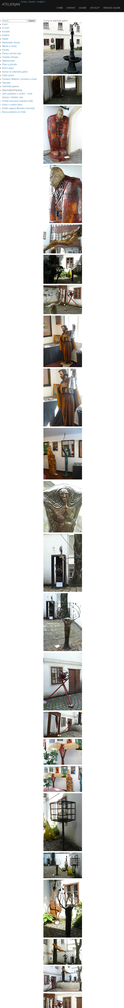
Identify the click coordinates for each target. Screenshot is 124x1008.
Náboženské (8, 61)
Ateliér (5, 39)
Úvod (4, 24)
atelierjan (11, 4)
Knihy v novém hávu (12, 104)
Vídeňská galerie (111, 7)
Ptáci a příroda (9, 64)
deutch (32, 2)
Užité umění (8, 75)
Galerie (82, 7)
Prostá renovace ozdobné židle (17, 101)
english (41, 2)
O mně (60, 7)
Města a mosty (9, 46)
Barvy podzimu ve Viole (14, 112)
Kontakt (71, 7)
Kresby (5, 50)
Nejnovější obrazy (11, 42)
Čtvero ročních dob (11, 53)
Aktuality (95, 7)
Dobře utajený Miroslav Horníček (18, 108)
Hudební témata (10, 57)
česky (24, 2)
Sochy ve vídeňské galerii (15, 72)
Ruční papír (8, 68)
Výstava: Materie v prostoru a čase (19, 79)
